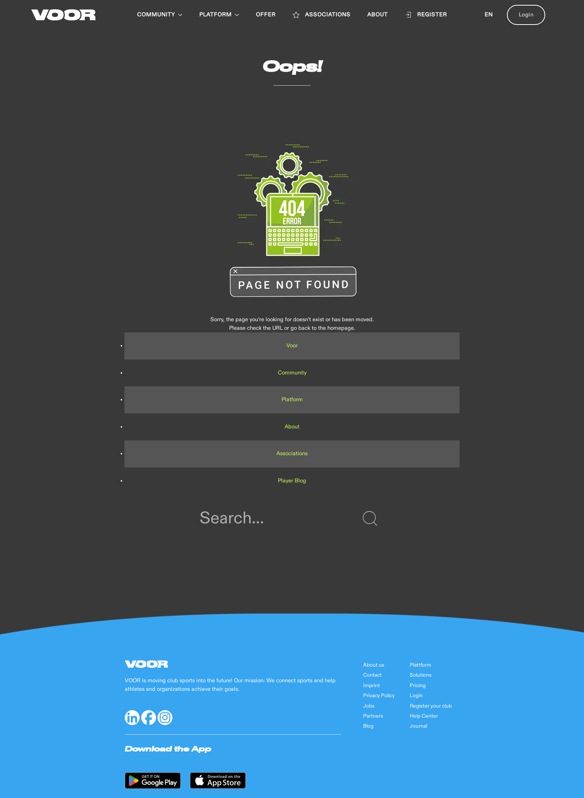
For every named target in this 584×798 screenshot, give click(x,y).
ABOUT (377, 14)
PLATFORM (219, 14)
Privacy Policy (379, 695)
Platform (292, 399)
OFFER (266, 14)
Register (425, 15)
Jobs (369, 706)
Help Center (424, 716)
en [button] (489, 14)
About (292, 427)
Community (159, 14)
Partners (373, 716)
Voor (292, 345)
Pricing (418, 685)
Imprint (371, 685)
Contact (372, 675)
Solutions (421, 675)
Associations (292, 453)
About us (373, 665)
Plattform (420, 665)
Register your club (431, 706)
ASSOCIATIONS (321, 15)
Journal (418, 726)
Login (526, 14)
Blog (368, 726)
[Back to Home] (63, 15)
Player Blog (292, 480)
